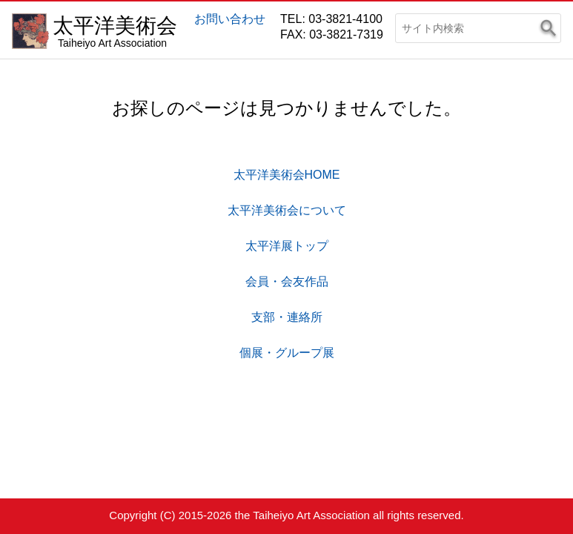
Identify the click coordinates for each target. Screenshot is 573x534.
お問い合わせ (229, 19)
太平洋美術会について (287, 210)
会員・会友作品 (286, 281)
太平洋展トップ (286, 246)
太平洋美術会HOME (286, 174)
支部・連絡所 (286, 317)
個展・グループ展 (286, 352)
